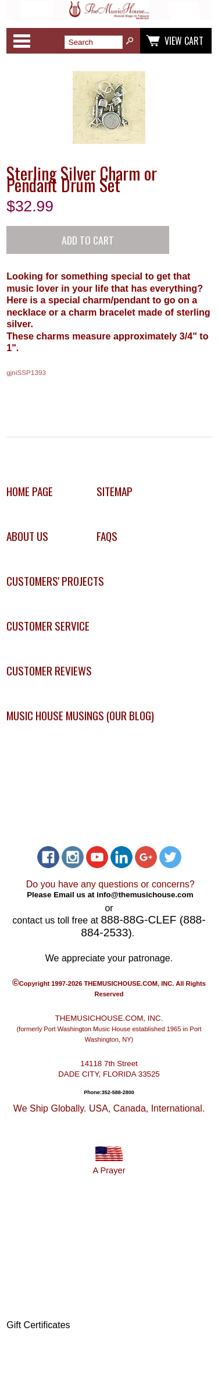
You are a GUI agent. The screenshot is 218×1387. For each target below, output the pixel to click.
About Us (27, 536)
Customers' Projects (55, 580)
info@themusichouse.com (145, 894)
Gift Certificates (38, 1325)
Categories (21, 41)
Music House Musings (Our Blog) (80, 715)
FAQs (107, 536)
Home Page (29, 491)
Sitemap (115, 491)
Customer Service (48, 625)
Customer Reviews (49, 670)
